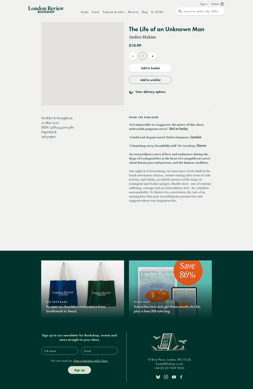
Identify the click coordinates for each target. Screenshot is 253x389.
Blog (145, 12)
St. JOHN (157, 12)
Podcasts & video (113, 12)
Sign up (79, 370)
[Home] (46, 9)
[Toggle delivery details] (149, 92)
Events (95, 12)
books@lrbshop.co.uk (169, 363)
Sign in (203, 4)
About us (133, 12)
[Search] (200, 11)
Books (84, 12)
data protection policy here (90, 361)
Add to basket (150, 68)
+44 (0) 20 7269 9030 (169, 368)
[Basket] (218, 4)
